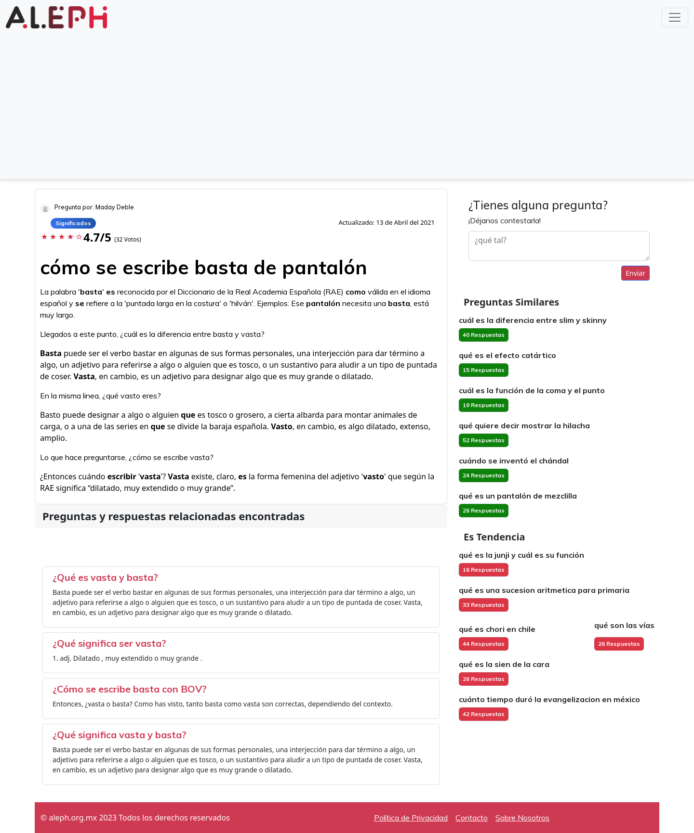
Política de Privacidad (411, 817)
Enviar (635, 273)
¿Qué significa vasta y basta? (120, 735)
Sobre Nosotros (522, 817)
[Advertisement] (347, 103)
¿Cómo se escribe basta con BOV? (130, 689)
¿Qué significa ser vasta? (109, 643)
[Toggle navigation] (674, 17)
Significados (73, 223)
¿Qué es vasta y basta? (105, 577)
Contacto (471, 817)
